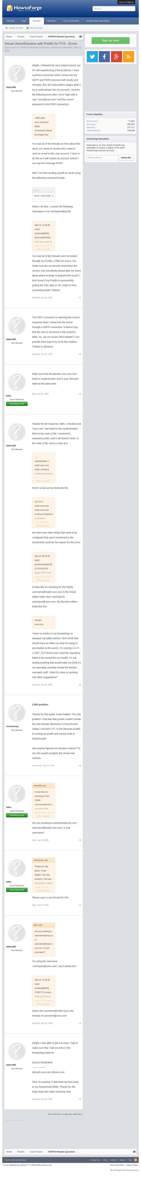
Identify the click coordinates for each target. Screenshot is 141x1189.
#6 (80, 840)
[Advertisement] (111, 186)
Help (105, 1160)
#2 (80, 354)
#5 (80, 766)
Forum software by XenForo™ (27, 1165)
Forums (36, 21)
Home (122, 1160)
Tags (24, 21)
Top (130, 1160)
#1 (80, 298)
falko (8, 395)
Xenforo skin (10, 1160)
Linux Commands (71, 21)
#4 (80, 685)
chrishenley (12, 726)
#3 (80, 394)
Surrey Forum (133, 1170)
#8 (80, 1023)
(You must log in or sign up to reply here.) (65, 1114)
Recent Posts (36, 28)
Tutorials (11, 21)
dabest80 (67, 47)
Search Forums (16, 28)
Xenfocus (23, 1160)
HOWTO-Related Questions (35, 47)
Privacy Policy (132, 1165)
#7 (80, 905)
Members (51, 21)
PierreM (131, 130)
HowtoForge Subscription (98, 21)
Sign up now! (110, 40)
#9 (80, 1099)
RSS (135, 1160)
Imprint (114, 1160)
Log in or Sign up (126, 2)
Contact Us (95, 1160)
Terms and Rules (117, 1165)
